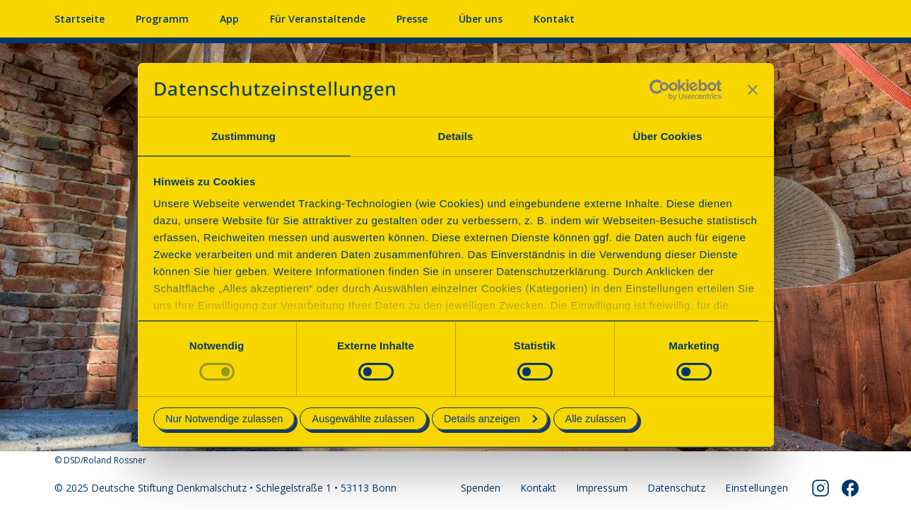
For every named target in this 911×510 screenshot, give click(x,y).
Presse (412, 18)
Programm (162, 18)
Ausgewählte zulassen (363, 418)
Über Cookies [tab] (668, 136)
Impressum (602, 487)
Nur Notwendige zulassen (224, 418)
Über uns (480, 18)
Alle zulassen (595, 418)
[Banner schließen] (753, 90)
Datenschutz (676, 487)
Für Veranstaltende (317, 18)
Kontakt (554, 18)
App (229, 18)
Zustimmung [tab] (243, 136)
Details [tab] (456, 136)
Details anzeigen (490, 418)
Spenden (480, 487)
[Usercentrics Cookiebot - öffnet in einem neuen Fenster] (660, 89)
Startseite (79, 18)
